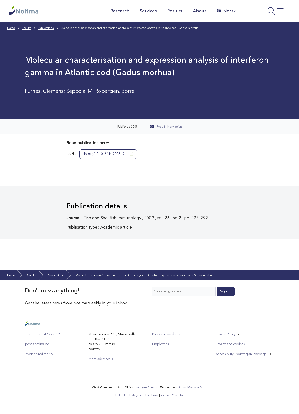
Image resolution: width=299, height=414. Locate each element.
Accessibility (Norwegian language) (242, 354)
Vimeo (165, 395)
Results (174, 11)
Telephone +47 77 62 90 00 (45, 334)
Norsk (226, 11)
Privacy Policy (225, 334)
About (199, 11)
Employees (160, 344)
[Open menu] (265, 12)
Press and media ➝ (166, 334)
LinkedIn (120, 395)
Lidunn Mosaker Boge (192, 387)
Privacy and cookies (231, 344)
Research (119, 11)
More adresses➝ (100, 359)
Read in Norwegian (166, 126)
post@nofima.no (37, 344)
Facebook (151, 395)
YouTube (178, 395)
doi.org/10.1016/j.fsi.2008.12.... (108, 154)
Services (148, 11)
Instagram (135, 395)
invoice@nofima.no (39, 354)
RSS (218, 364)
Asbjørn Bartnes (147, 387)
